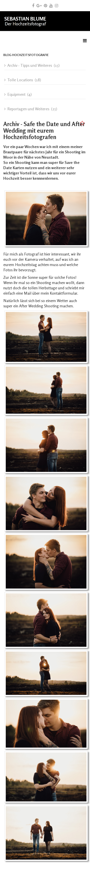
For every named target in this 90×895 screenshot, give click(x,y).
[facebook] (33, 5)
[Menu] (85, 40)
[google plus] (39, 5)
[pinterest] (45, 5)
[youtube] (51, 5)
